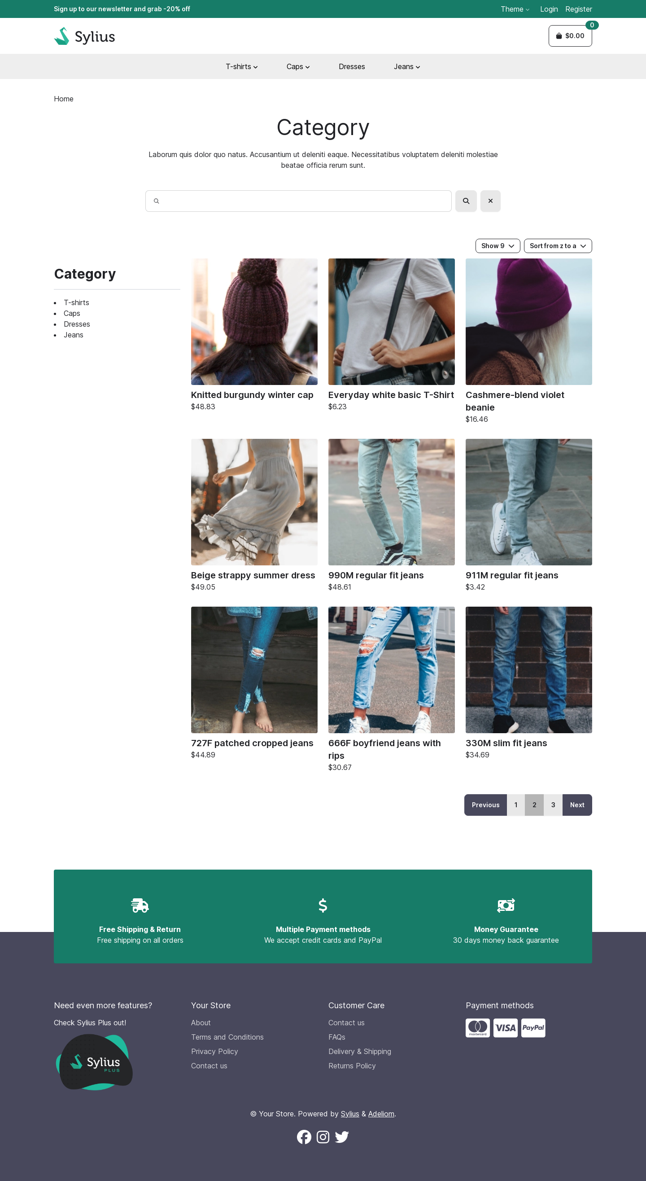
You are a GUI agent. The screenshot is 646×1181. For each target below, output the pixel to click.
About (201, 1022)
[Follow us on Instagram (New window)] (323, 1137)
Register (578, 8)
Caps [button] (298, 66)
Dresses (352, 66)
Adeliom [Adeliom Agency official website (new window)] (381, 1113)
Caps (72, 313)
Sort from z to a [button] (558, 245)
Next (577, 805)
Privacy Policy (214, 1051)
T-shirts (76, 302)
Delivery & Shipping (359, 1051)
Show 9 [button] (498, 245)
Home (64, 98)
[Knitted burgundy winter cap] (254, 337)
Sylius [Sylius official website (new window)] (350, 1113)
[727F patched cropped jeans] (254, 685)
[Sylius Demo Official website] (84, 36)
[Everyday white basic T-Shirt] (391, 337)
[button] (570, 36)
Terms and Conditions (227, 1036)
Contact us (209, 1065)
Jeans (73, 334)
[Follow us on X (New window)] (342, 1137)
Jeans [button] (407, 66)
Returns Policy (352, 1065)
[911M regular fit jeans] (529, 517)
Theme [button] (515, 8)
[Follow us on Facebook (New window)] (304, 1137)
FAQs (336, 1036)
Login (549, 8)
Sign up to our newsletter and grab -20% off (122, 9)
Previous (486, 805)
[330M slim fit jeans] (529, 685)
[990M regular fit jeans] (391, 517)
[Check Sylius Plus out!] (117, 1053)
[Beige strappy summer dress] (254, 517)
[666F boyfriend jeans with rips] (391, 691)
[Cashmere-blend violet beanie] (529, 343)
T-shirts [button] (242, 66)
